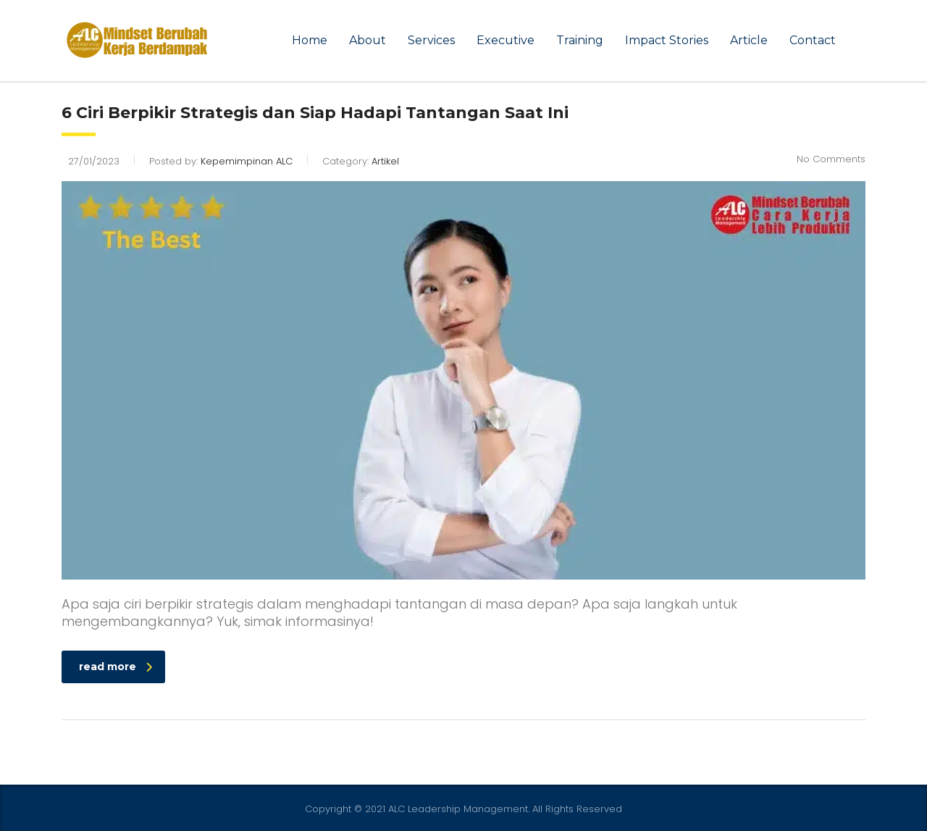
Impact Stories (666, 40)
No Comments (831, 159)
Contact (812, 40)
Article (749, 40)
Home (309, 40)
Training (579, 40)
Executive (505, 40)
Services (431, 40)
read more (115, 666)
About (367, 40)
